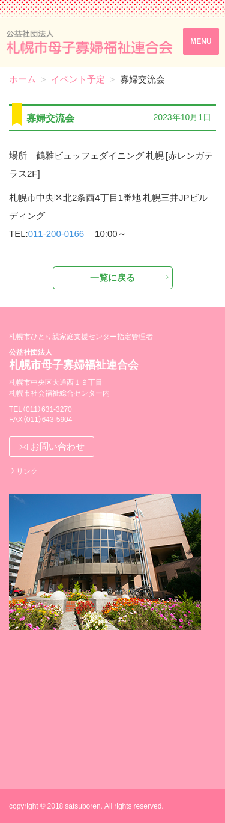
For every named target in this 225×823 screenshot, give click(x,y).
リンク (27, 470)
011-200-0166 (56, 233)
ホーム (22, 78)
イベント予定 (78, 78)
